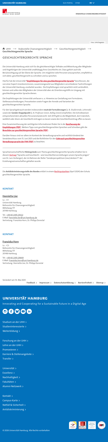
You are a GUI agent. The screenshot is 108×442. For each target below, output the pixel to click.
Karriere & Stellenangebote (17, 354)
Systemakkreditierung (101, 422)
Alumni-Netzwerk (12, 386)
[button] (91, 3)
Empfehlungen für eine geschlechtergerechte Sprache (50, 81)
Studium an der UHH (14, 322)
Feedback (31, 282)
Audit (81, 422)
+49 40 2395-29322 (15, 215)
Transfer (7, 358)
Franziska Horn (11, 241)
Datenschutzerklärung (64, 282)
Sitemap (100, 282)
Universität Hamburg (14, 2)
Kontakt (7, 396)
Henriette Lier (10, 196)
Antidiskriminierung (13, 409)
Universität (8, 368)
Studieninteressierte (13, 326)
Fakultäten (8, 381)
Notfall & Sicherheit (13, 405)
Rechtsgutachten (61, 171)
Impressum (44, 282)
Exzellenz (8, 372)
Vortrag (13, 155)
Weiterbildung (10, 331)
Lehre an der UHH (12, 345)
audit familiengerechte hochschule (73, 425)
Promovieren (9, 349)
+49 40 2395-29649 (15, 257)
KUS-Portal (68, 2)
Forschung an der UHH (14, 340)
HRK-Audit (90, 424)
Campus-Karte (10, 400)
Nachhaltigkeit (10, 377)
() (25, 130)
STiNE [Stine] (77, 2)
